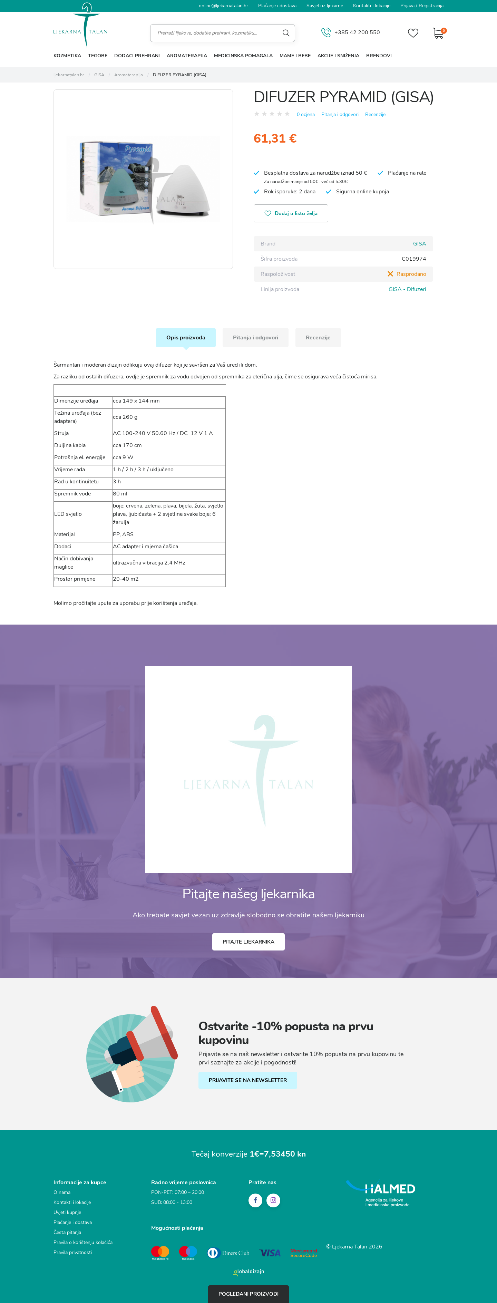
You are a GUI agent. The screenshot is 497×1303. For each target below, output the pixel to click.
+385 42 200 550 (350, 33)
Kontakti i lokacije (371, 5)
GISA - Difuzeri (407, 289)
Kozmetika (67, 55)
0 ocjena (306, 114)
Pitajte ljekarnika (248, 941)
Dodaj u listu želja (291, 214)
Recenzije (375, 114)
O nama (61, 1192)
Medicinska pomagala (243, 55)
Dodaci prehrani (137, 55)
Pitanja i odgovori (340, 114)
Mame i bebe (295, 55)
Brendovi (379, 55)
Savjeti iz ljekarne (324, 5)
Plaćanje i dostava (277, 5)
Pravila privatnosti (72, 1252)
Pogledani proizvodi (248, 1294)
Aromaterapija (187, 55)
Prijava (407, 5)
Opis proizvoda (185, 337)
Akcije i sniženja (338, 55)
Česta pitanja (67, 1232)
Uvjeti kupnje (67, 1212)
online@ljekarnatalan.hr (223, 5)
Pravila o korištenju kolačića (83, 1242)
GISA (419, 244)
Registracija (431, 5)
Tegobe (97, 55)
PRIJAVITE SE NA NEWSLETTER (248, 1080)
